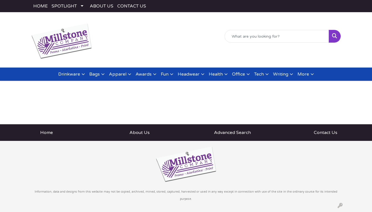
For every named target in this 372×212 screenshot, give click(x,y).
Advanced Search (232, 132)
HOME (40, 6)
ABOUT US (101, 6)
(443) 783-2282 (267, 57)
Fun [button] (165, 74)
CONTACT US (131, 6)
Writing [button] (280, 74)
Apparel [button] (117, 74)
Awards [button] (144, 74)
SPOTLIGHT (64, 6)
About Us (139, 132)
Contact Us (325, 132)
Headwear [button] (189, 74)
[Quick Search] (277, 36)
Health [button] (216, 74)
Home (46, 132)
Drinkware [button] (69, 74)
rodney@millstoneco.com (314, 57)
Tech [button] (259, 74)
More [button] (303, 74)
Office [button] (238, 74)
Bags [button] (94, 74)
